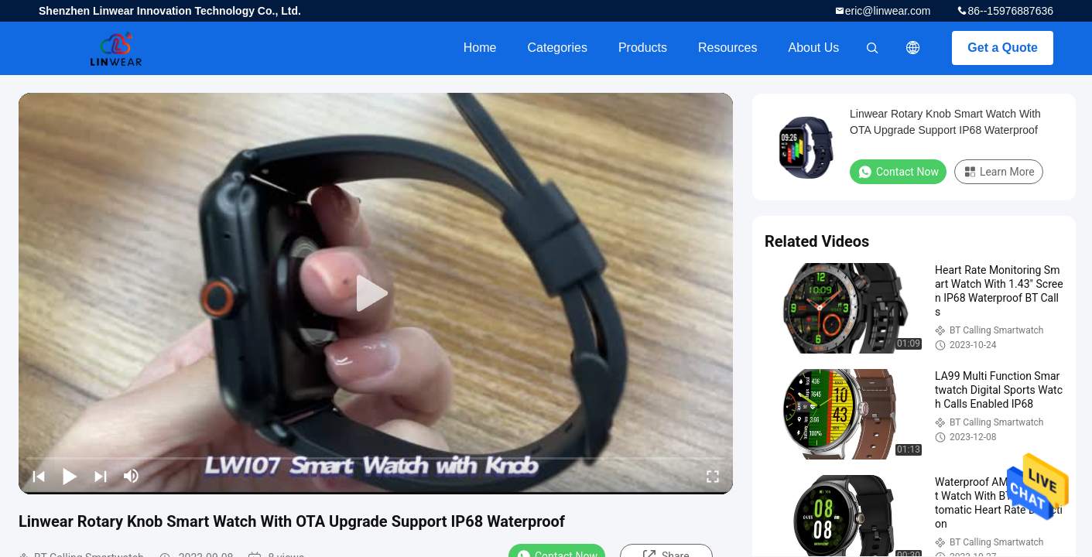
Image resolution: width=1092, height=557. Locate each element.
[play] (376, 294)
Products (642, 47)
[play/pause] (69, 475)
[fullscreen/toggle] (712, 475)
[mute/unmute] (131, 475)
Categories (557, 47)
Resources (727, 47)
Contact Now (898, 172)
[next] (100, 475)
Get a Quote (1002, 47)
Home (480, 47)
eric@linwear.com (888, 11)
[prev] (38, 475)
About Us (814, 47)
